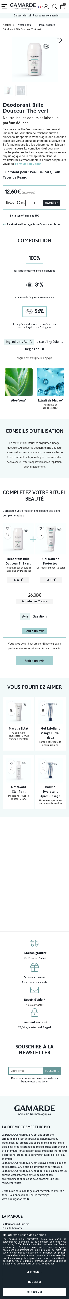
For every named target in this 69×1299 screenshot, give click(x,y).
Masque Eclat (18, 728)
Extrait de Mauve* (50, 400)
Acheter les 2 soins (34, 601)
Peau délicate (47, 24)
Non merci (34, 1282)
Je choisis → (34, 1272)
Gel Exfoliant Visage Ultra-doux (50, 733)
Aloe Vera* (18, 400)
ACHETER (51, 202)
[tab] (19, 342)
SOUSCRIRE (52, 1070)
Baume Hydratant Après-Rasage (50, 791)
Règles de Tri (34, 349)
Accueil (7, 24)
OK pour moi (34, 1292)
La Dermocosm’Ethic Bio (15, 1224)
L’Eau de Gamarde (12, 1228)
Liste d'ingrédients (50, 342)
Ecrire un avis (34, 631)
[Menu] (4, 7)
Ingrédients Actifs (19, 342)
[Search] (54, 7)
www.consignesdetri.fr (15, 1199)
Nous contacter (34, 1004)
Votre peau (24, 24)
